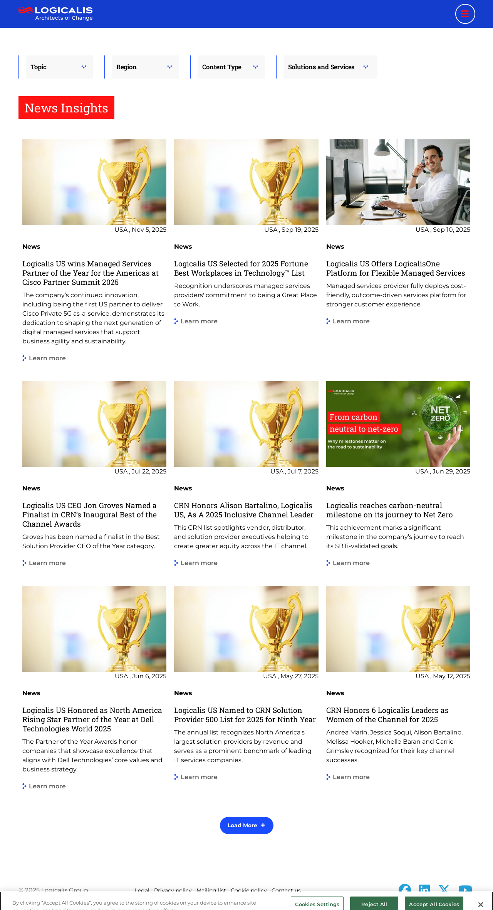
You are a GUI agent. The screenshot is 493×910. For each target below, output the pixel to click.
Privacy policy (173, 890)
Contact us (286, 890)
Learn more (47, 358)
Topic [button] (38, 67)
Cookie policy (249, 890)
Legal (142, 890)
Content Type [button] (221, 67)
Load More (242, 825)
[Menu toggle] (465, 14)
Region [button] (126, 67)
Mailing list (211, 890)
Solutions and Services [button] (321, 67)
